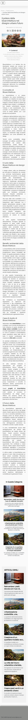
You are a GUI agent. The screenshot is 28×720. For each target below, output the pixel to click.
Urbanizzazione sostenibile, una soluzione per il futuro (14, 524)
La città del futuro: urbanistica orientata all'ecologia (12, 665)
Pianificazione (10, 10)
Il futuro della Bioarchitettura (13, 59)
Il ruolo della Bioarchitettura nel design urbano (13, 54)
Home (2, 10)
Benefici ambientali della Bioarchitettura (13, 56)
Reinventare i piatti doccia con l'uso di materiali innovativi (14, 500)
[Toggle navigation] (3, 2)
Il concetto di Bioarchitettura (13, 52)
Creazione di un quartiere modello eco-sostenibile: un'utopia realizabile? (14, 548)
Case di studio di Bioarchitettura (13, 57)
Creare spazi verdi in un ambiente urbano (13, 689)
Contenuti (14, 50)
